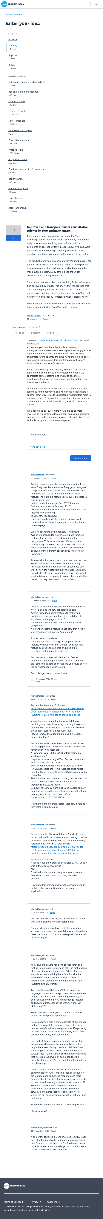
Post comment (80, 458)
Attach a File (38, 446)
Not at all (20, 333)
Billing (11, 65)
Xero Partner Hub (17, 207)
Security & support (18, 188)
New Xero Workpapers (20, 130)
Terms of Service (15, 1202)
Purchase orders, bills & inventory (26, 169)
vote (13, 238)
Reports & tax (15, 178)
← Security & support (15, 14)
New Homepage (16, 120)
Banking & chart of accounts (23, 91)
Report (54, 478)
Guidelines (55, 1202)
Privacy (36, 1202)
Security (12, 45)
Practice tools (15, 149)
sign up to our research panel (54, 420)
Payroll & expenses (18, 140)
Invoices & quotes (17, 111)
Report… (46, 319)
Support (12, 55)
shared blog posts (80, 356)
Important (36, 333)
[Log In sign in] (96, 4)
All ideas (12, 39)
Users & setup (15, 198)
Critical (52, 333)
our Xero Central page (60, 360)
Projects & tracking (18, 159)
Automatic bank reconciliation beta (26, 82)
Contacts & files (16, 101)
